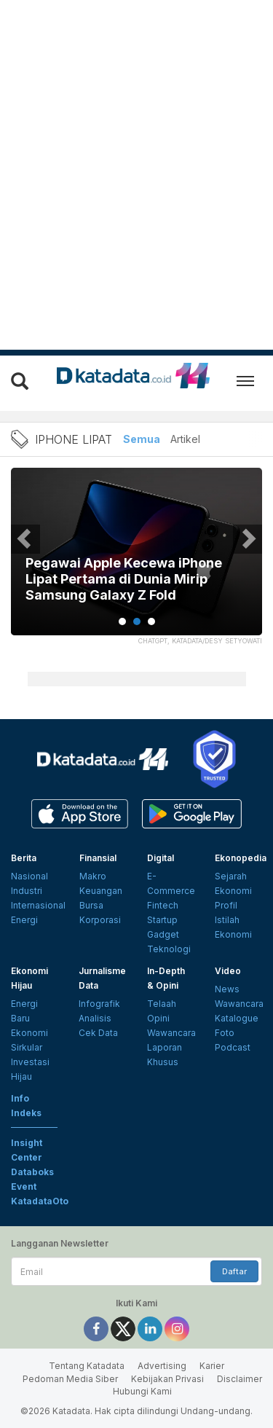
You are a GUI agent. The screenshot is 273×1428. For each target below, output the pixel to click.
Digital (160, 857)
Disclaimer (239, 1378)
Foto (224, 1032)
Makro (92, 876)
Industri (26, 890)
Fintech (162, 905)
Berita (23, 857)
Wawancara (171, 1032)
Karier (211, 1365)
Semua (141, 439)
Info (20, 1098)
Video (228, 970)
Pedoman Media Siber (70, 1378)
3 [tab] (151, 621)
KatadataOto (39, 1201)
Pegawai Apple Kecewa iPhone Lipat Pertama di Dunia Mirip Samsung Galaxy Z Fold (123, 578)
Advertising (162, 1365)
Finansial (97, 857)
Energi (24, 919)
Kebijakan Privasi (167, 1378)
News (227, 989)
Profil (226, 905)
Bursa (91, 905)
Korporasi (100, 919)
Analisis (95, 1018)
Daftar (234, 1271)
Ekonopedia (240, 857)
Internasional (38, 905)
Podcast (232, 1047)
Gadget (163, 934)
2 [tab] (137, 621)
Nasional (29, 876)
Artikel (185, 439)
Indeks (26, 1112)
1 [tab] (122, 621)
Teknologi (169, 949)
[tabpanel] (136, 561)
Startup (162, 919)
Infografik (99, 1003)
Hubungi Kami (142, 1391)
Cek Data (98, 1032)
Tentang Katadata (86, 1365)
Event (23, 1186)
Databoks (32, 1171)
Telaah (161, 1003)
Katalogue (236, 1018)
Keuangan (100, 890)
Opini (158, 1018)
